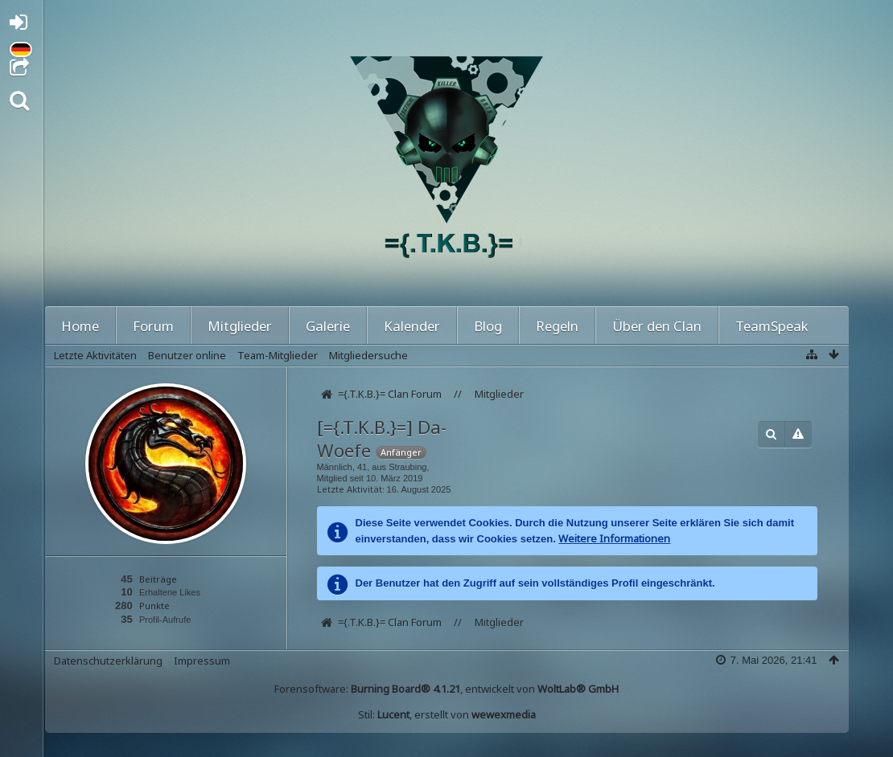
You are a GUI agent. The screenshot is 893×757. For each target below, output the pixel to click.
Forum (153, 326)
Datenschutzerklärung (108, 660)
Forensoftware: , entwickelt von (446, 688)
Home (80, 326)
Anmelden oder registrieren (23, 25)
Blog (488, 326)
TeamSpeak (772, 326)
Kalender (412, 326)
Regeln (557, 326)
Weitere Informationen (614, 538)
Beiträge (158, 579)
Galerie (328, 326)
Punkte (154, 605)
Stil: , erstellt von (447, 714)
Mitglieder (240, 326)
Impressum (202, 660)
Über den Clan (657, 326)
